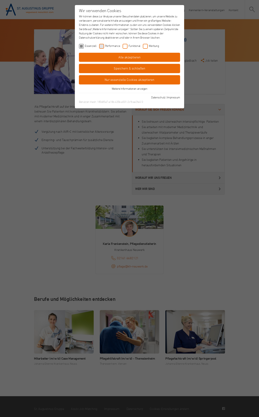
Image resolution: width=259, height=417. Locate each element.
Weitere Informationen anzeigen (130, 88)
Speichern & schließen (129, 68)
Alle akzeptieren (129, 57)
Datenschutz (158, 97)
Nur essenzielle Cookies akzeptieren (129, 79)
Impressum (173, 97)
